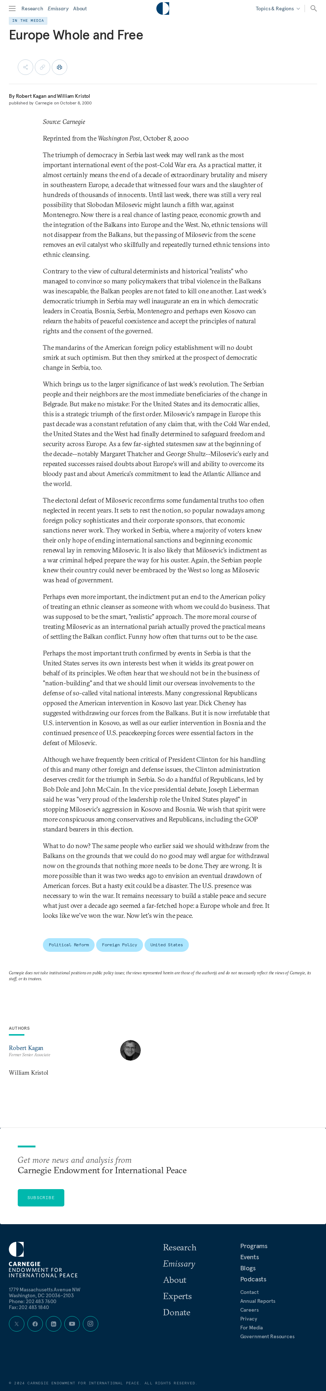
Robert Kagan (31, 96)
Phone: (33, 1301)
